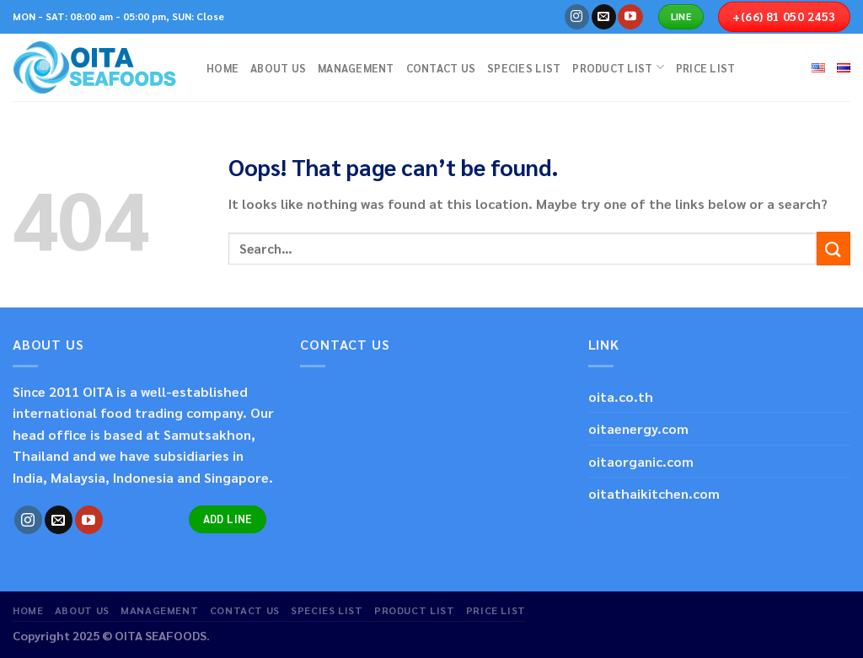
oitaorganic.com (641, 461)
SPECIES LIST (523, 68)
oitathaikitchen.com (654, 493)
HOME (222, 68)
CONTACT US (441, 68)
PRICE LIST (706, 68)
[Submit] (833, 248)
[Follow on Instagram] (577, 16)
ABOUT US (278, 68)
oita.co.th (620, 396)
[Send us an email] (604, 16)
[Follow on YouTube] (630, 16)
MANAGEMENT (356, 68)
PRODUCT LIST (618, 67)
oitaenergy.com (638, 428)
